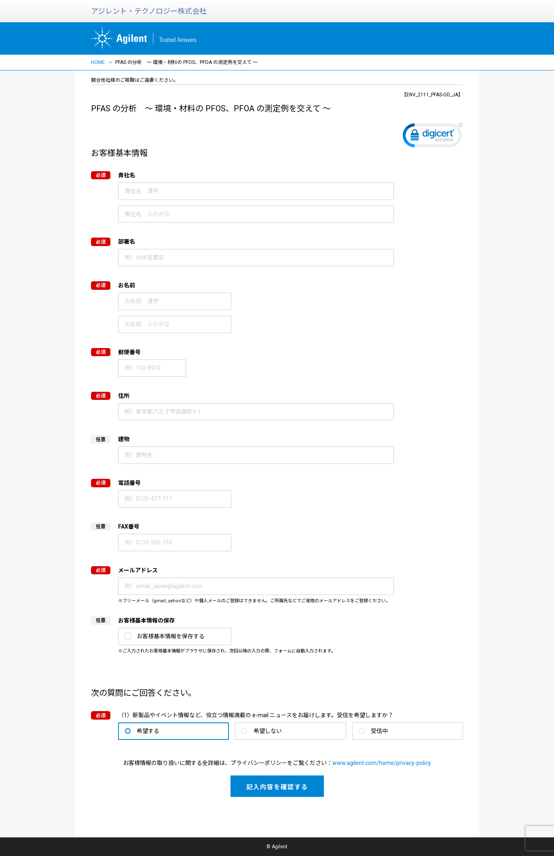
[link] (432, 137)
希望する (148, 731)
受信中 (379, 731)
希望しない (268, 731)
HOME (98, 62)
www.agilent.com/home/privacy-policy (381, 763)
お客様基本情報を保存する (171, 636)
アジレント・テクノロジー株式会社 (149, 11)
